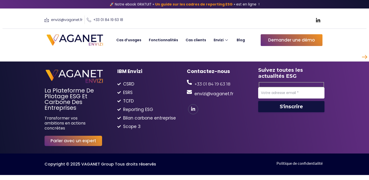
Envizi (221, 40)
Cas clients (196, 40)
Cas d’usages (128, 40)
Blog (241, 40)
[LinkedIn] (318, 20)
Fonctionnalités (163, 40)
